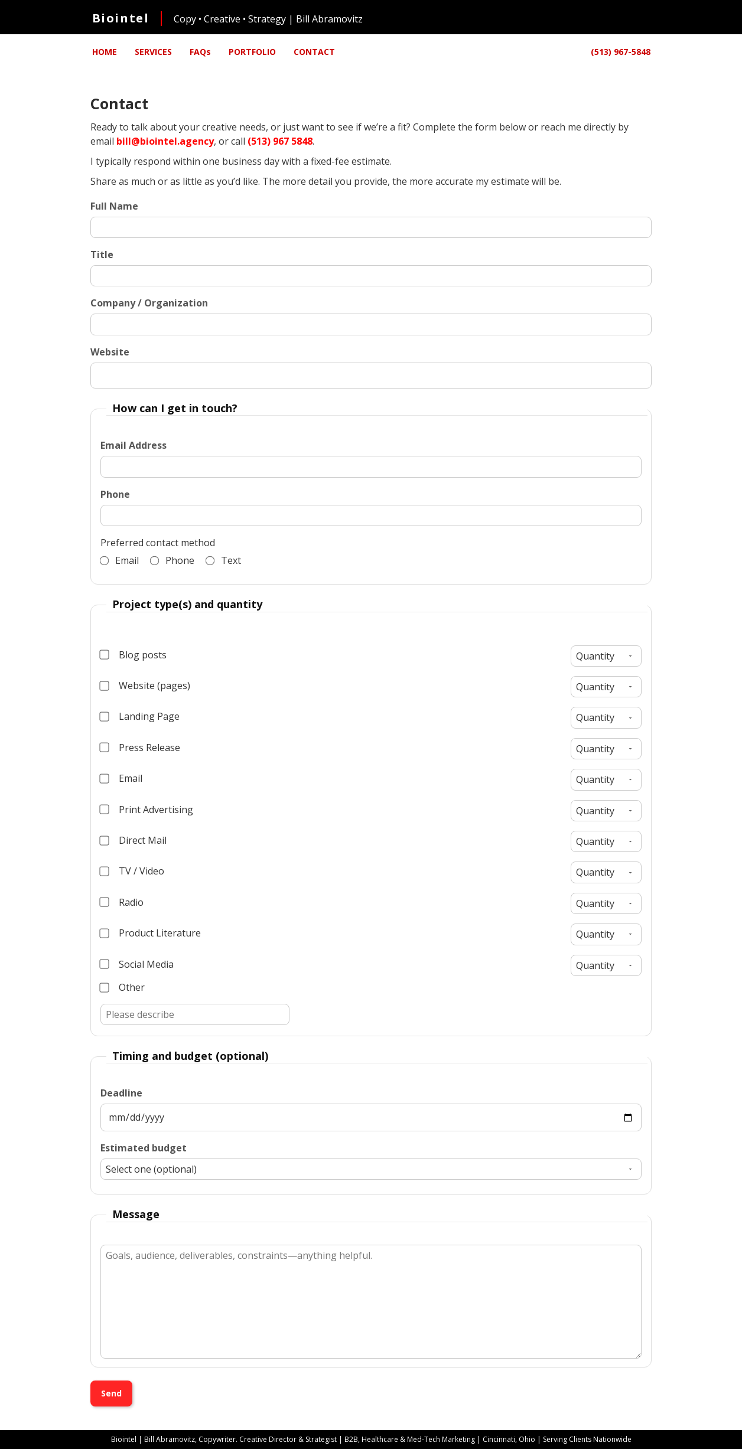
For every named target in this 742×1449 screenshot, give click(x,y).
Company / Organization (149, 302)
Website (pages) (145, 685)
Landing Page (140, 716)
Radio (122, 902)
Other (122, 987)
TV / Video (132, 870)
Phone (115, 494)
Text (223, 560)
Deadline (121, 1092)
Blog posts (133, 654)
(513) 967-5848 (620, 51)
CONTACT (314, 51)
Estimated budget (143, 1147)
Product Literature (150, 932)
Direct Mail (133, 840)
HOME (104, 51)
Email (119, 560)
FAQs (200, 51)
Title (101, 254)
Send (111, 1393)
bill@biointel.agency (165, 141)
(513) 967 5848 (280, 141)
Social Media (137, 964)
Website (109, 351)
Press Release (140, 747)
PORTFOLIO (252, 51)
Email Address (133, 445)
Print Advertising (146, 809)
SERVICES (153, 51)
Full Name (114, 206)
